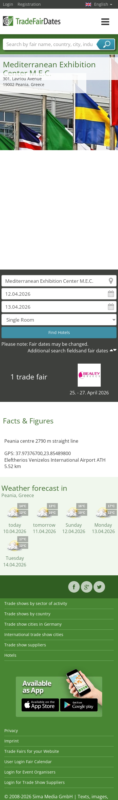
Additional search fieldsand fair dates (68, 351)
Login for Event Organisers (30, 772)
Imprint (11, 741)
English (103, 4)
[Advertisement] (57, 210)
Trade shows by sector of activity (35, 603)
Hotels (10, 655)
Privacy (11, 730)
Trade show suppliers (25, 645)
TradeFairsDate (31, 20)
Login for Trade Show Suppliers (34, 782)
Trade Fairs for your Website (31, 751)
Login (8, 4)
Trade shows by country (27, 613)
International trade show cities (33, 634)
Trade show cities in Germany (33, 624)
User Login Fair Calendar (28, 761)
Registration (29, 4)
